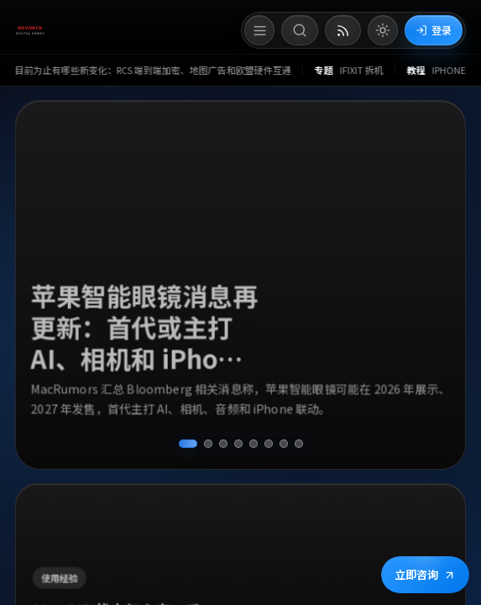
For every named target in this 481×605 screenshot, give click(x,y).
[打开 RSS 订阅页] (343, 30)
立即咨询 (425, 574)
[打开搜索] (299, 30)
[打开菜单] (259, 30)
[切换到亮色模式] (383, 30)
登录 (434, 30)
